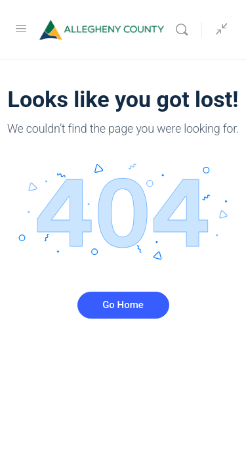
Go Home (123, 305)
